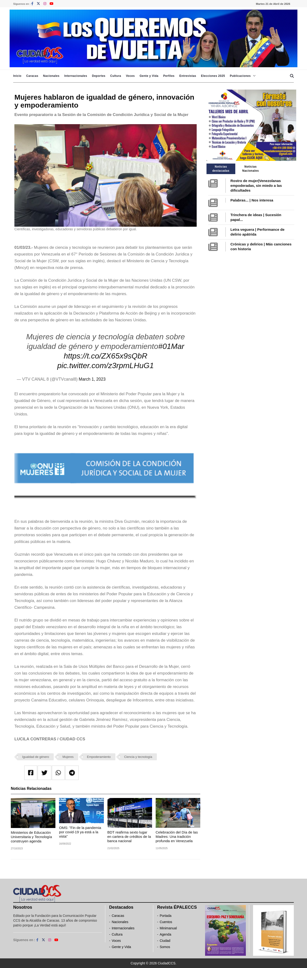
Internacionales (75, 76)
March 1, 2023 (92, 379)
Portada (165, 916)
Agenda (165, 934)
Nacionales (51, 76)
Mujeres (67, 757)
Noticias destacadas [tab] (220, 168)
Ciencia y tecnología (138, 757)
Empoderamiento (99, 757)
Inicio (17, 76)
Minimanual (168, 928)
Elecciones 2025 (213, 76)
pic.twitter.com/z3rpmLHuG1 (105, 365)
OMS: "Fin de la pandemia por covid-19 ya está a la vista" (80, 832)
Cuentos (166, 922)
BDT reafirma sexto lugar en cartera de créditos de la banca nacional (129, 836)
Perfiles (168, 76)
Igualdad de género (35, 757)
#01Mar (171, 346)
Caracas (32, 76)
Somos (165, 947)
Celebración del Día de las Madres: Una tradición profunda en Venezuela (177, 836)
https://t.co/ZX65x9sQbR (106, 356)
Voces (130, 76)
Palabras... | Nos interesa (251, 200)
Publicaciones (240, 76)
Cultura (115, 76)
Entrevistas (187, 76)
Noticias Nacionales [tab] (250, 168)
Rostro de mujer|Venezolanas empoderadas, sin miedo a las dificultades (256, 185)
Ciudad (165, 941)
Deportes (98, 76)
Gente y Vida (149, 76)
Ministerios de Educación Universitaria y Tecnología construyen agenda (31, 836)
